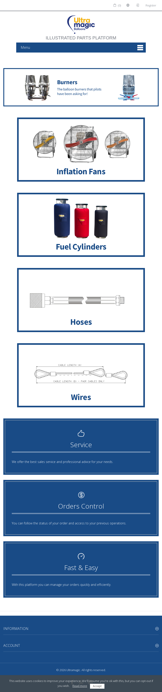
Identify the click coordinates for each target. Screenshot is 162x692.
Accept (97, 686)
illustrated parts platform (81, 35)
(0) (117, 5)
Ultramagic (73, 670)
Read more (79, 686)
